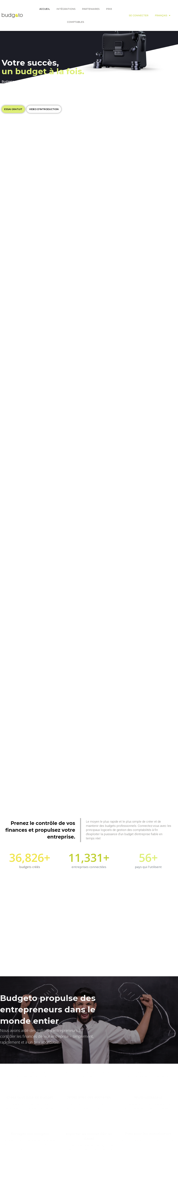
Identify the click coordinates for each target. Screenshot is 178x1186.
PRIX (109, 8)
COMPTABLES (75, 22)
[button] (13, 109)
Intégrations (65, 8)
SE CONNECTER (138, 15)
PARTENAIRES (91, 8)
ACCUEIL (44, 8)
